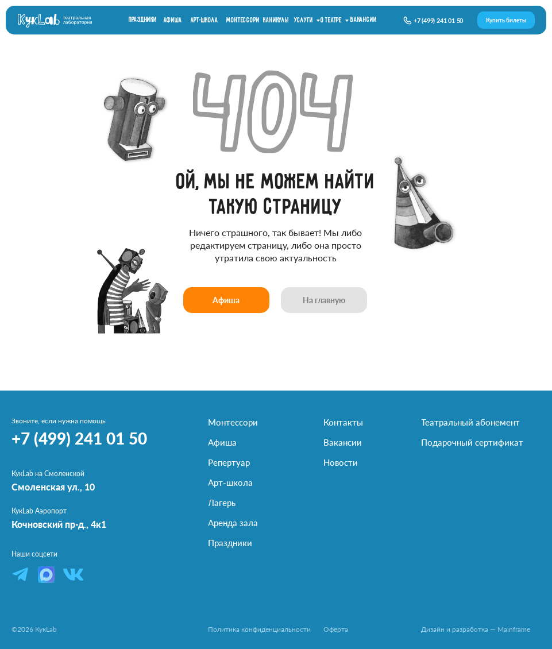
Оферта (335, 629)
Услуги (304, 20)
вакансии (363, 20)
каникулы (275, 20)
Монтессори (242, 20)
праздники (143, 20)
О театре (331, 20)
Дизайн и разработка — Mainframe (475, 629)
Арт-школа (204, 20)
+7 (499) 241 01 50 (438, 20)
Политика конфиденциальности (259, 629)
